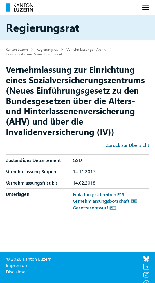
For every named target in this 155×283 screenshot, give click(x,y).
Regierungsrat (47, 49)
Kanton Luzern (17, 49)
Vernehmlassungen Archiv (86, 49)
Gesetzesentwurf (90, 208)
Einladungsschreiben (94, 194)
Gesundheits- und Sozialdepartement (34, 54)
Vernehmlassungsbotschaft (101, 201)
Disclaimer (16, 272)
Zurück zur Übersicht (127, 145)
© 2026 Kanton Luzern (29, 259)
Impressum (17, 265)
